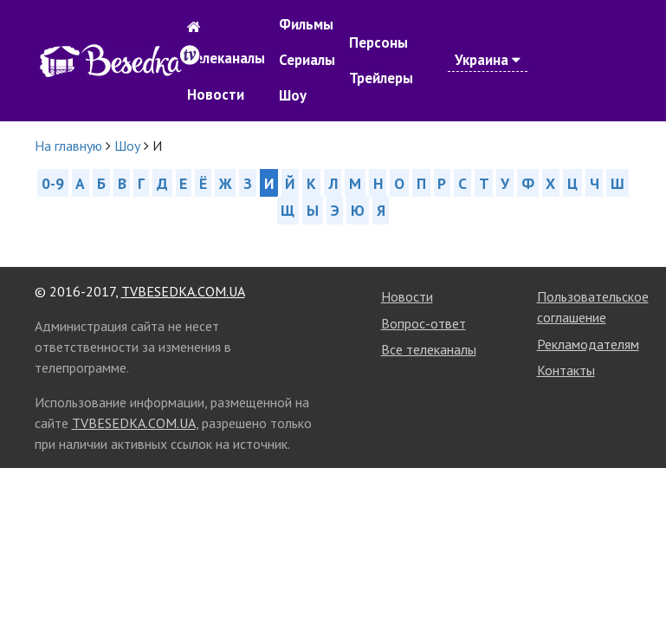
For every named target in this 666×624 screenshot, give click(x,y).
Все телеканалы (428, 349)
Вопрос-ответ (423, 323)
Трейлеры (381, 78)
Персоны (378, 42)
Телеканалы (226, 58)
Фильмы (306, 24)
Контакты (566, 370)
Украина (488, 59)
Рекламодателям (588, 344)
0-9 (53, 183)
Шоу (293, 95)
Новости (215, 94)
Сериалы (307, 59)
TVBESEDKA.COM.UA (183, 291)
